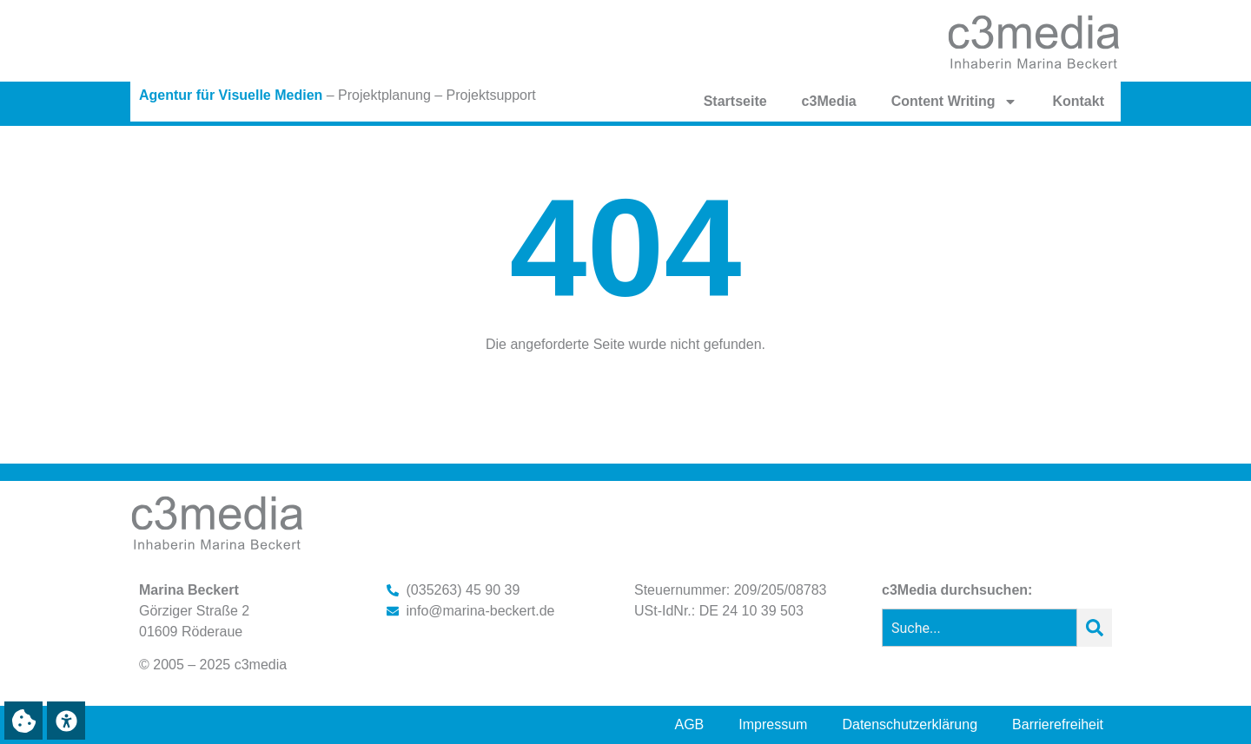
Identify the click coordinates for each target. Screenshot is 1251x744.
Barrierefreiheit (1057, 724)
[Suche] (1094, 628)
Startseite (735, 101)
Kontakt (1078, 101)
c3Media (829, 101)
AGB (690, 724)
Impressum (772, 724)
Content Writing (954, 101)
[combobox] (979, 628)
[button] (23, 720)
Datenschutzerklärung (909, 724)
